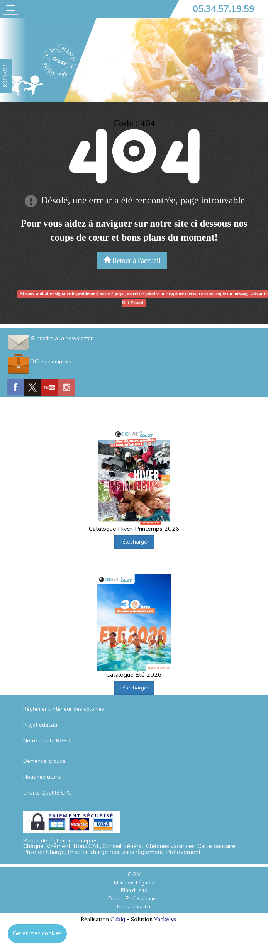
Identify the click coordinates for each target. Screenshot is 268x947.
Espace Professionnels (134, 898)
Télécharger (134, 541)
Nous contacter (134, 906)
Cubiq (117, 919)
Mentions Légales (134, 882)
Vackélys (165, 919)
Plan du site (134, 890)
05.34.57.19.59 (223, 9)
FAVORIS (5, 76)
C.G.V (134, 874)
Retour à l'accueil (132, 260)
